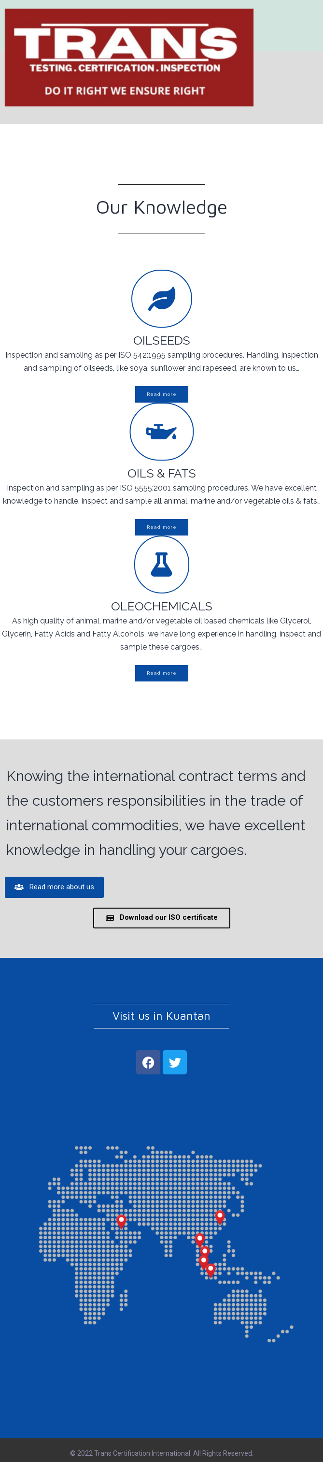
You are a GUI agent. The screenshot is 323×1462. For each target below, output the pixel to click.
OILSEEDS (161, 340)
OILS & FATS (161, 473)
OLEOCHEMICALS (161, 606)
